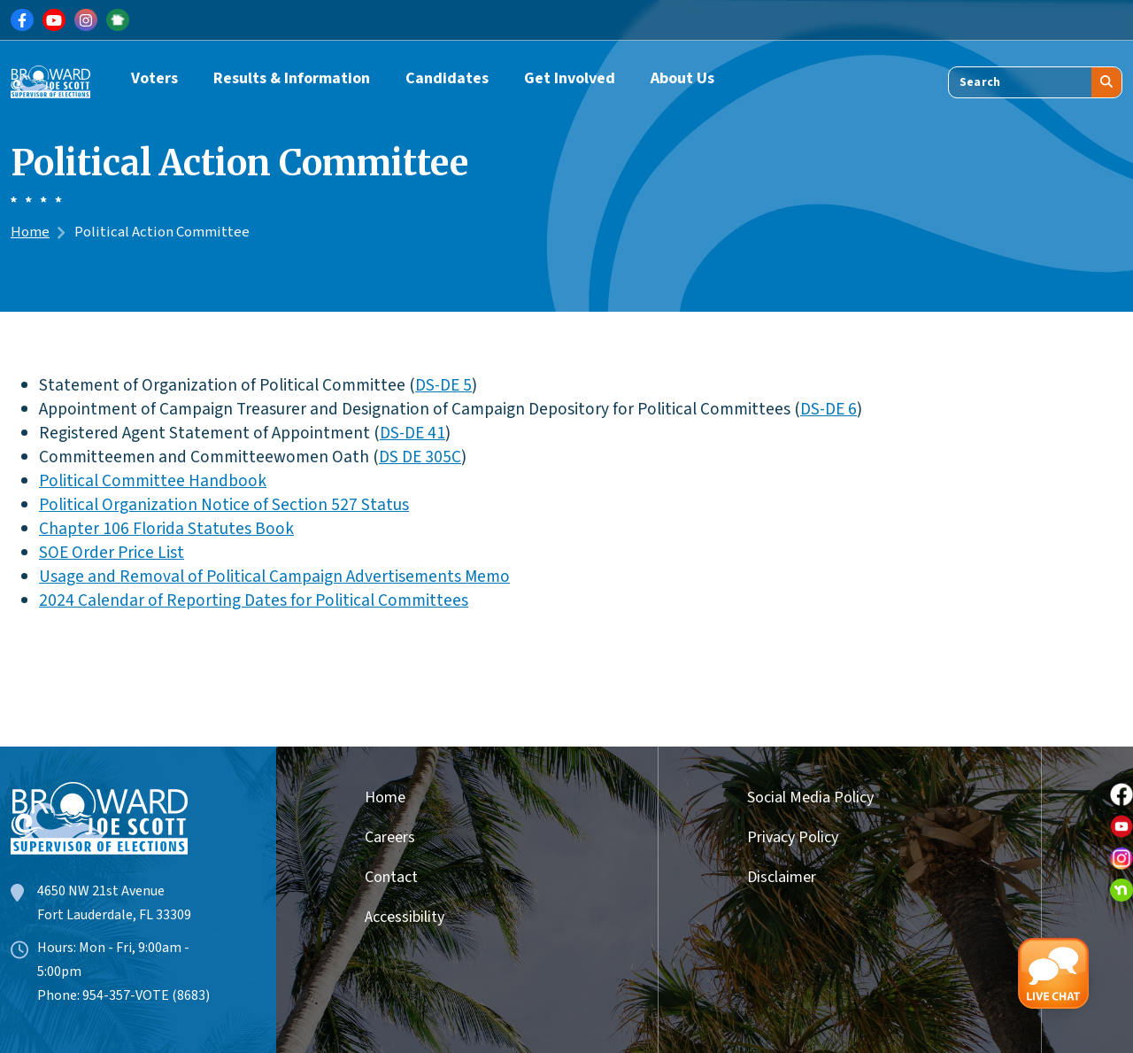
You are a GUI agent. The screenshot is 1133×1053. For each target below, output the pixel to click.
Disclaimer (781, 877)
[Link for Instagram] (85, 20)
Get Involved (569, 78)
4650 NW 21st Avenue (101, 891)
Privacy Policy (792, 837)
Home (30, 232)
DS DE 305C (420, 457)
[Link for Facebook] (22, 20)
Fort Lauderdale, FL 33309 (114, 915)
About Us (682, 78)
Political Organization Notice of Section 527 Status (224, 504)
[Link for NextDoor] (117, 20)
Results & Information (291, 78)
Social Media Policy (810, 797)
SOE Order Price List (111, 552)
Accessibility (404, 917)
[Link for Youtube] (54, 20)
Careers (390, 837)
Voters (154, 78)
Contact (391, 877)
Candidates (447, 78)
